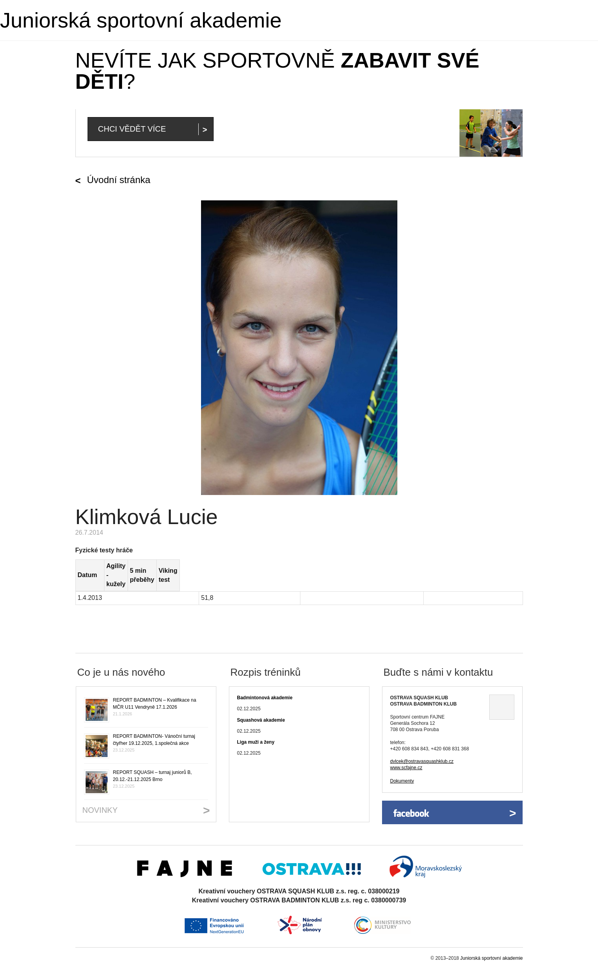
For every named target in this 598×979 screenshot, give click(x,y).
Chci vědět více (132, 129)
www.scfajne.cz (406, 750)
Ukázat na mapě (501, 689)
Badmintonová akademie (265, 680)
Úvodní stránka (118, 179)
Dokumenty (402, 763)
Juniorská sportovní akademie (141, 20)
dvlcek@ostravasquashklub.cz (422, 743)
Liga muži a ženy (255, 724)
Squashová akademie (261, 702)
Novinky (100, 792)
